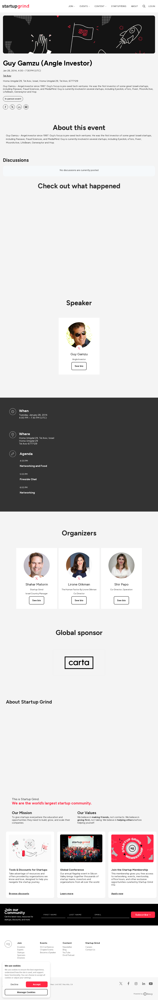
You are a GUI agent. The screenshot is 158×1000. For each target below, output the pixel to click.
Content (99, 6)
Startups (20, 952)
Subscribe (141, 914)
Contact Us (90, 950)
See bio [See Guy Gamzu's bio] (79, 366)
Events (84, 6)
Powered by (143, 994)
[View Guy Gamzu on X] (79, 348)
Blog (65, 950)
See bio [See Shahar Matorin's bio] (36, 600)
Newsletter (67, 947)
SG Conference (47, 947)
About (134, 6)
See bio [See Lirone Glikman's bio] (79, 600)
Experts (20, 950)
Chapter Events (46, 950)
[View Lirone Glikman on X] (79, 578)
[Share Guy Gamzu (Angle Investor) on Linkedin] (19, 106)
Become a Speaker (48, 952)
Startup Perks (118, 6)
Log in (151, 6)
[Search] (144, 6)
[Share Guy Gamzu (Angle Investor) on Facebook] (5, 106)
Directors (21, 958)
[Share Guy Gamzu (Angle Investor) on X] (12, 106)
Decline (14, 984)
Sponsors (21, 955)
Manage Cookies (26, 992)
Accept (37, 984)
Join (70, 6)
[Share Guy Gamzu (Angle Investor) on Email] (26, 106)
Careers (88, 947)
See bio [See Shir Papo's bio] (121, 600)
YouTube (66, 952)
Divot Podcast (68, 955)
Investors (21, 947)
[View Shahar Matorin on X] (36, 578)
